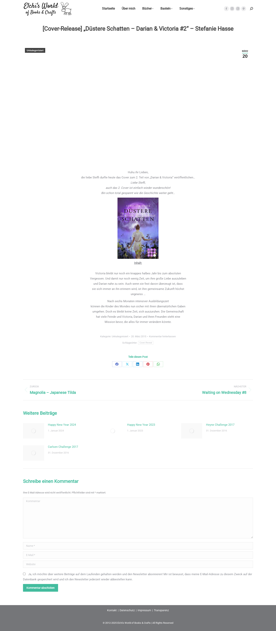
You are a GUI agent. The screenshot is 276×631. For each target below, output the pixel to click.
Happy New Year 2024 (62, 424)
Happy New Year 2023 (141, 424)
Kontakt (112, 610)
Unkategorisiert (35, 50)
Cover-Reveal (146, 343)
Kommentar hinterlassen (162, 336)
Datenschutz (127, 610)
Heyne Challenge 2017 (220, 424)
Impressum (144, 610)
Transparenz (161, 610)
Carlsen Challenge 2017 (63, 447)
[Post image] (33, 431)
